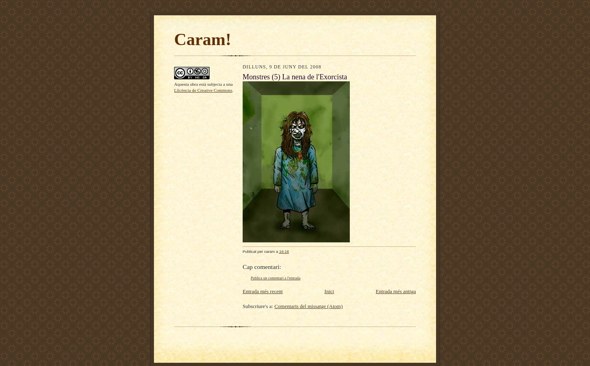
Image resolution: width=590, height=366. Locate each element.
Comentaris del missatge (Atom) (308, 306)
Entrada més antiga (396, 291)
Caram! (202, 39)
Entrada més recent (263, 291)
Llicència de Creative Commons (203, 90)
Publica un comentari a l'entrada (275, 278)
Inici (329, 291)
